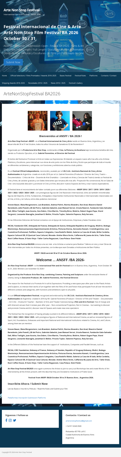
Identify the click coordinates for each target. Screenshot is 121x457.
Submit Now (13, 62)
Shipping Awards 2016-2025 (13, 83)
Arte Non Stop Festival (21, 10)
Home (4, 75)
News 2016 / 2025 (58, 83)
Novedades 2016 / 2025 (37, 83)
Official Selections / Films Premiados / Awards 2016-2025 (33, 75)
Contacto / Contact (108, 75)
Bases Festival (65, 75)
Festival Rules (80, 75)
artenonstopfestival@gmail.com (79, 421)
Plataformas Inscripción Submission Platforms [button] (27, 398)
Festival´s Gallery (75, 83)
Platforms (93, 75)
